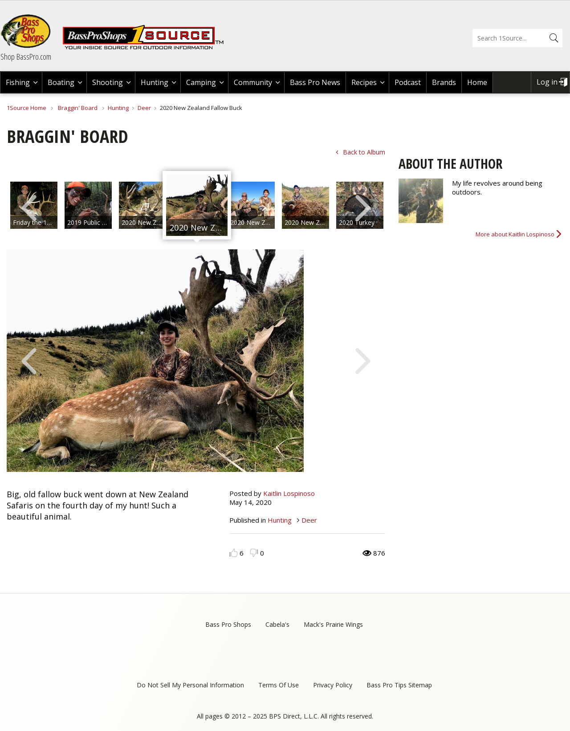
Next (363, 207)
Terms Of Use (278, 685)
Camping (201, 82)
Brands (444, 82)
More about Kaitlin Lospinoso (515, 234)
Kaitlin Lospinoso (289, 493)
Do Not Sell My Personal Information (190, 685)
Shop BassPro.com (25, 56)
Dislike (254, 552)
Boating (61, 82)
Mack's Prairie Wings (333, 624)
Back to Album (364, 152)
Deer (144, 108)
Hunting (154, 82)
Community (253, 82)
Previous (29, 207)
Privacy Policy (332, 685)
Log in (547, 82)
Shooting (107, 82)
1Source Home (26, 108)
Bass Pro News (315, 82)
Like (233, 552)
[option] (88, 205)
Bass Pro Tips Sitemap (399, 685)
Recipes (364, 82)
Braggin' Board (78, 108)
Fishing (18, 82)
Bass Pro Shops (228, 624)
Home (477, 82)
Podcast (408, 82)
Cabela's (277, 624)
